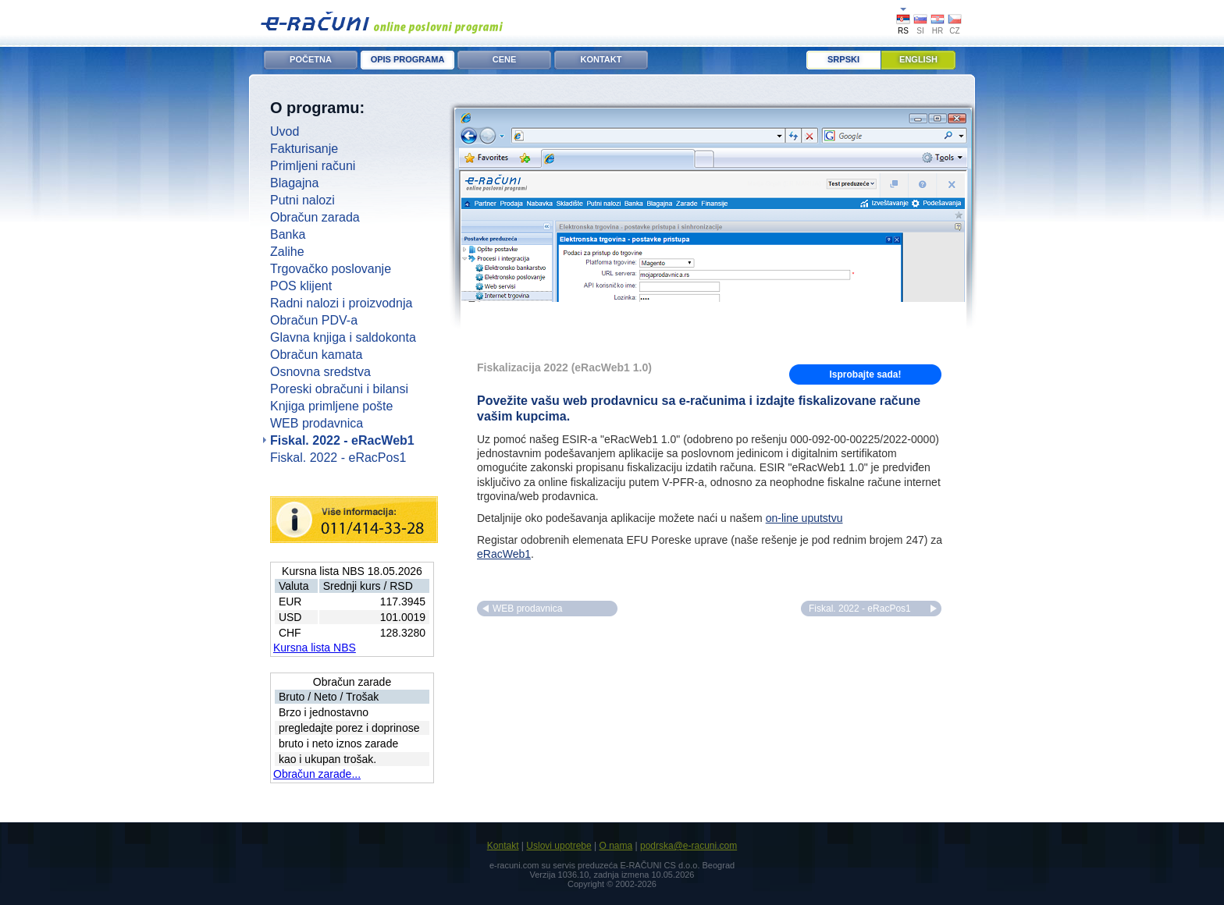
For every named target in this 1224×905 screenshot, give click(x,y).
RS (903, 31)
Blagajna (294, 183)
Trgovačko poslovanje (330, 268)
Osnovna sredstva (320, 371)
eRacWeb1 (504, 554)
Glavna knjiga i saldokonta (343, 337)
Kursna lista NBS (314, 647)
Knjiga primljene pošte (331, 406)
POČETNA (311, 59)
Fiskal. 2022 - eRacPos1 (338, 457)
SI (919, 31)
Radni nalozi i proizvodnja (341, 303)
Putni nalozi (302, 200)
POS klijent (301, 286)
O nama (615, 845)
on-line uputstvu (804, 518)
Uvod (284, 131)
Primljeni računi (312, 165)
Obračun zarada (315, 217)
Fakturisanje (304, 148)
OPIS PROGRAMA (408, 59)
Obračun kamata (316, 354)
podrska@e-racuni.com (688, 845)
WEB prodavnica (316, 423)
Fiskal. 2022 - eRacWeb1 (342, 440)
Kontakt (503, 845)
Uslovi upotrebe (558, 845)
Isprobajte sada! (865, 374)
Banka (287, 234)
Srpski (843, 59)
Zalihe (287, 251)
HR (937, 31)
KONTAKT (601, 59)
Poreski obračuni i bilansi (339, 389)
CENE (505, 59)
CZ (954, 31)
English (918, 59)
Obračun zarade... (317, 774)
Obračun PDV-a (314, 320)
